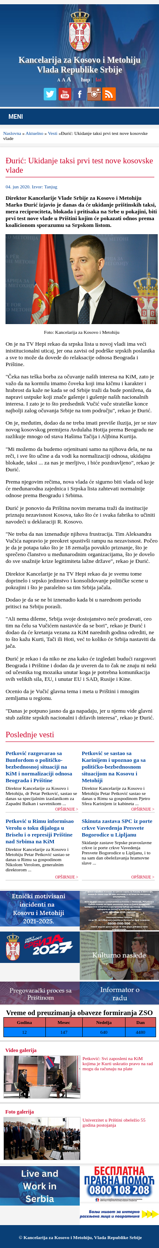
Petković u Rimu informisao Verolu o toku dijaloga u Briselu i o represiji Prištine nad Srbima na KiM (40, 831)
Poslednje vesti (30, 734)
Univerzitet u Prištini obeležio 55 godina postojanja (114, 1122)
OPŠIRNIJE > (66, 809)
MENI (15, 116)
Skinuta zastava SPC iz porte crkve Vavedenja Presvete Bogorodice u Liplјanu (117, 828)
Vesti (52, 133)
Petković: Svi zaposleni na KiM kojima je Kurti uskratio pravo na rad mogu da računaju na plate (118, 1063)
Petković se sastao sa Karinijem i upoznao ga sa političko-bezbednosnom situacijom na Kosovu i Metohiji (114, 766)
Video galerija (21, 1050)
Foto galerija (20, 1112)
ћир (85, 79)
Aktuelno (34, 133)
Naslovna (12, 133)
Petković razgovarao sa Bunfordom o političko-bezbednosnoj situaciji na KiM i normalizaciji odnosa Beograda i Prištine (39, 766)
